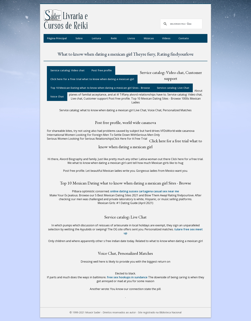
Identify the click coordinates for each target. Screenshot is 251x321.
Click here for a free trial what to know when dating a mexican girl (92, 79)
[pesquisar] (180, 24)
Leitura (96, 38)
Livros (131, 38)
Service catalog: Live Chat (173, 87)
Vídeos (166, 38)
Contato (183, 38)
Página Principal (57, 38)
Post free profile (102, 70)
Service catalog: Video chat (67, 70)
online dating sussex (124, 191)
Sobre (79, 38)
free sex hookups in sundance (127, 277)
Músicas (149, 38)
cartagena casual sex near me (159, 191)
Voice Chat (57, 96)
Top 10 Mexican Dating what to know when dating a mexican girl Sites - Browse (100, 87)
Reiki (114, 38)
